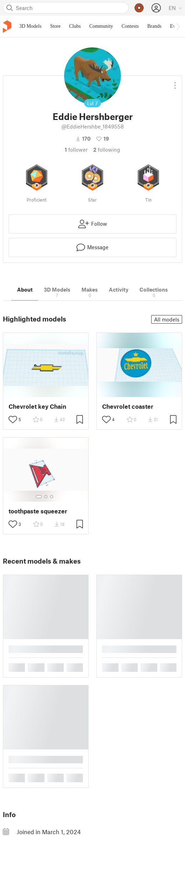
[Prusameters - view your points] (139, 7)
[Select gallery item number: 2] (45, 496)
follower (76, 149)
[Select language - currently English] (175, 8)
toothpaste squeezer (38, 511)
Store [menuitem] (55, 26)
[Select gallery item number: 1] (39, 496)
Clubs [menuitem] (75, 26)
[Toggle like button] (13, 419)
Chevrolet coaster (127, 406)
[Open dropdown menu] (175, 82)
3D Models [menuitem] (30, 26)
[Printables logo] (7, 26)
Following (106, 149)
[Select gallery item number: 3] (51, 496)
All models (166, 319)
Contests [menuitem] (130, 26)
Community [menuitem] (101, 26)
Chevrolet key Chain (37, 406)
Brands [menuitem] (154, 26)
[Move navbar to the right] (178, 26)
